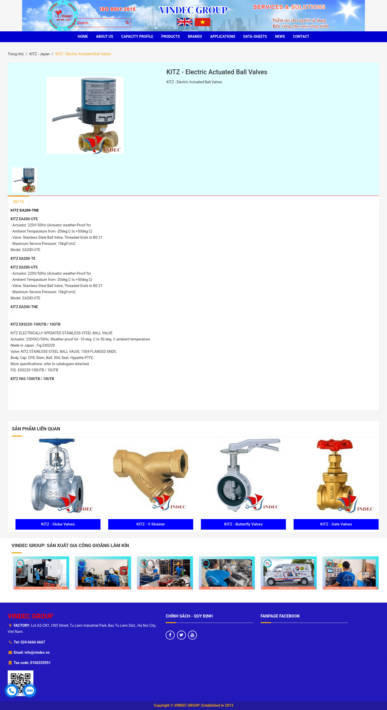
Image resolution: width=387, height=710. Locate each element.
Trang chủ (16, 54)
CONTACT (301, 36)
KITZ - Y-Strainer (239, 524)
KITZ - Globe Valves (147, 524)
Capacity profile (137, 36)
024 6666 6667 (33, 642)
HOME (83, 36)
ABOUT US (104, 36)
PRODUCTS (170, 36)
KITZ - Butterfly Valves (332, 524)
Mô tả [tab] (18, 202)
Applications (222, 36)
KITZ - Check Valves (54, 524)
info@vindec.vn (37, 652)
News (280, 36)
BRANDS (195, 36)
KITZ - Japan (39, 54)
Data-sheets (255, 36)
